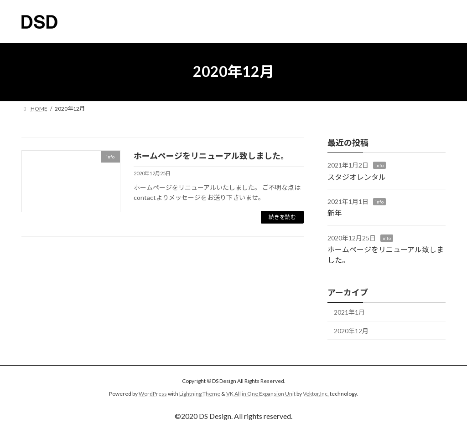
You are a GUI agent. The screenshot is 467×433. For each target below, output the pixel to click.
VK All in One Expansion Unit (261, 393)
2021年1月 (349, 312)
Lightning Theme (199, 393)
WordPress (153, 393)
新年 (334, 213)
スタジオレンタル (356, 176)
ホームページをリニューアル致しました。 (211, 156)
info (379, 165)
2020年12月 (351, 330)
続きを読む (282, 217)
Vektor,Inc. (316, 393)
